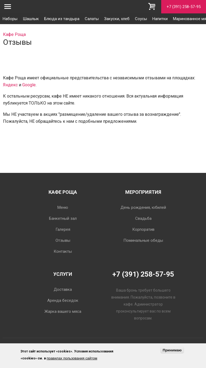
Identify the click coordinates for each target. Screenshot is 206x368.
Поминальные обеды (143, 240)
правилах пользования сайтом (72, 358)
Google (29, 84)
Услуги (62, 274)
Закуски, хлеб (117, 18)
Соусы (141, 18)
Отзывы (63, 240)
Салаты (92, 18)
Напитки (160, 18)
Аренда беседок (62, 300)
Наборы (10, 18)
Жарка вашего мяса (63, 311)
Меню (62, 207)
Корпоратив (143, 229)
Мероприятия (143, 192)
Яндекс (10, 84)
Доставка (63, 289)
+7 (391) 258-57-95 (184, 6)
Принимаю (172, 350)
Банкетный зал (63, 218)
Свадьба (143, 218)
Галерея (63, 229)
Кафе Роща (63, 192)
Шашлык (31, 18)
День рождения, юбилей (143, 207)
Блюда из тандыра (61, 18)
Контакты (63, 251)
